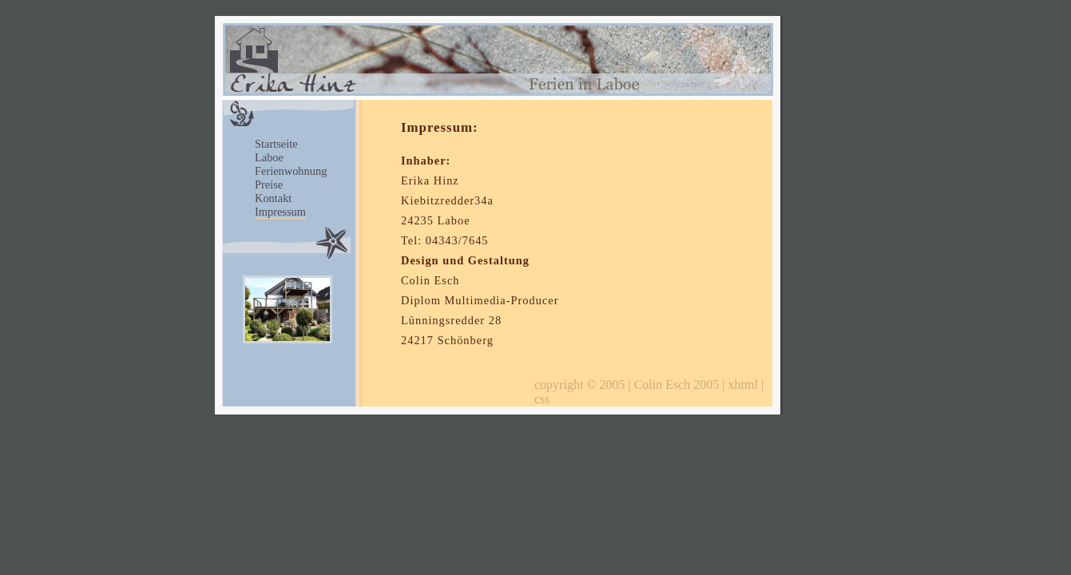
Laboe (269, 157)
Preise (269, 184)
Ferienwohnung (291, 171)
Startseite (276, 143)
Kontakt (273, 198)
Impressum (280, 211)
